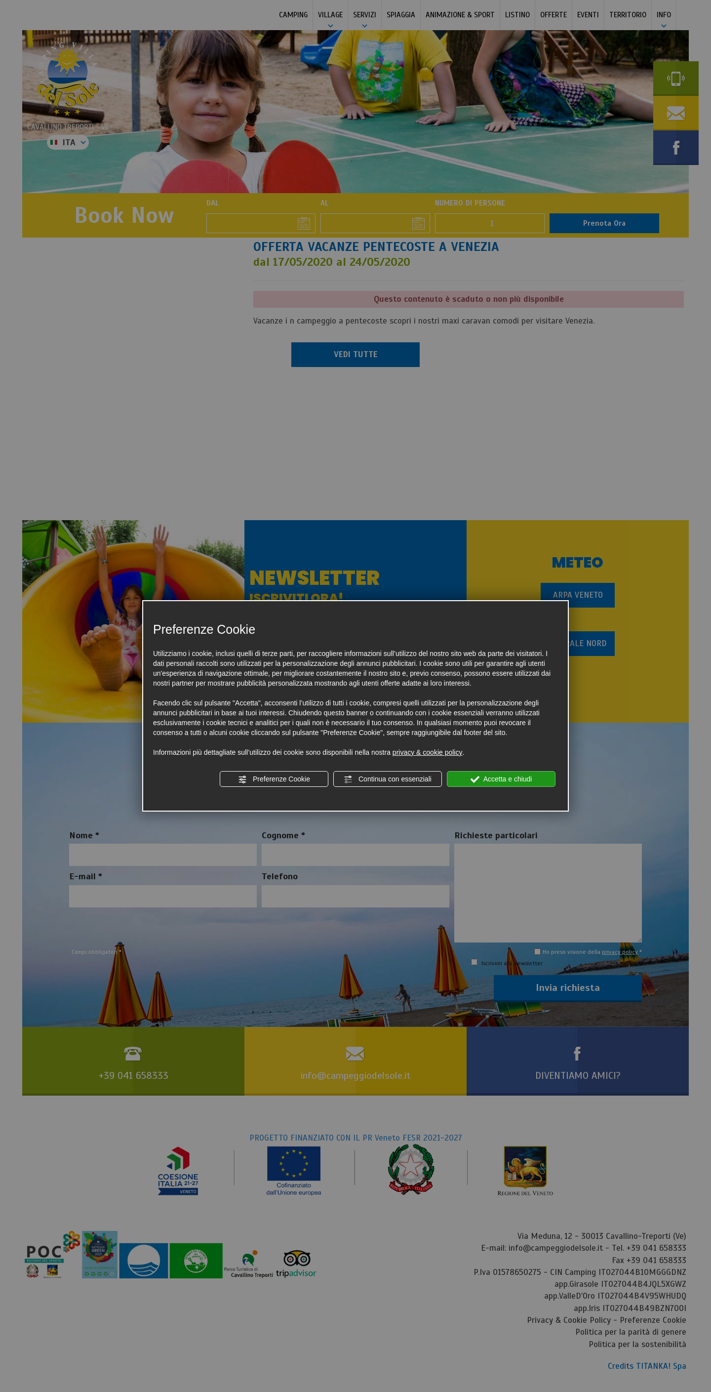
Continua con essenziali (388, 779)
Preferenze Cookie (274, 779)
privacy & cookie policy (428, 752)
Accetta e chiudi (501, 779)
